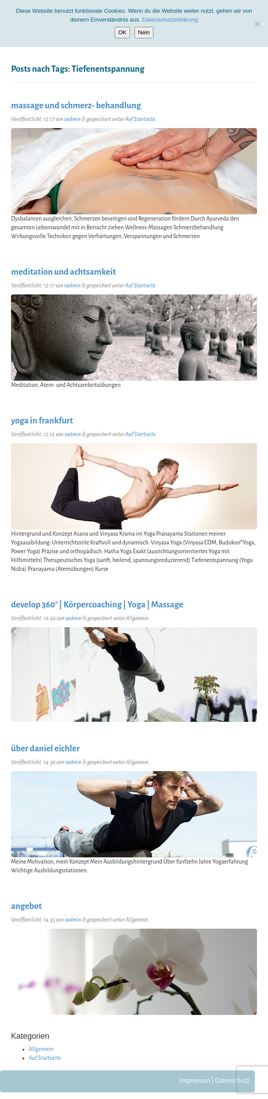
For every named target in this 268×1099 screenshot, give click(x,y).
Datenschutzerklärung (169, 19)
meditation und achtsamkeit (63, 271)
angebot (26, 906)
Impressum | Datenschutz (214, 1080)
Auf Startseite (140, 119)
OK (122, 32)
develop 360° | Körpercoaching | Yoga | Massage (97, 604)
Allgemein (41, 1049)
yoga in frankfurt (42, 420)
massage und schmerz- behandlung (76, 105)
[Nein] (257, 23)
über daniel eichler (45, 748)
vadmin (72, 119)
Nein (144, 32)
